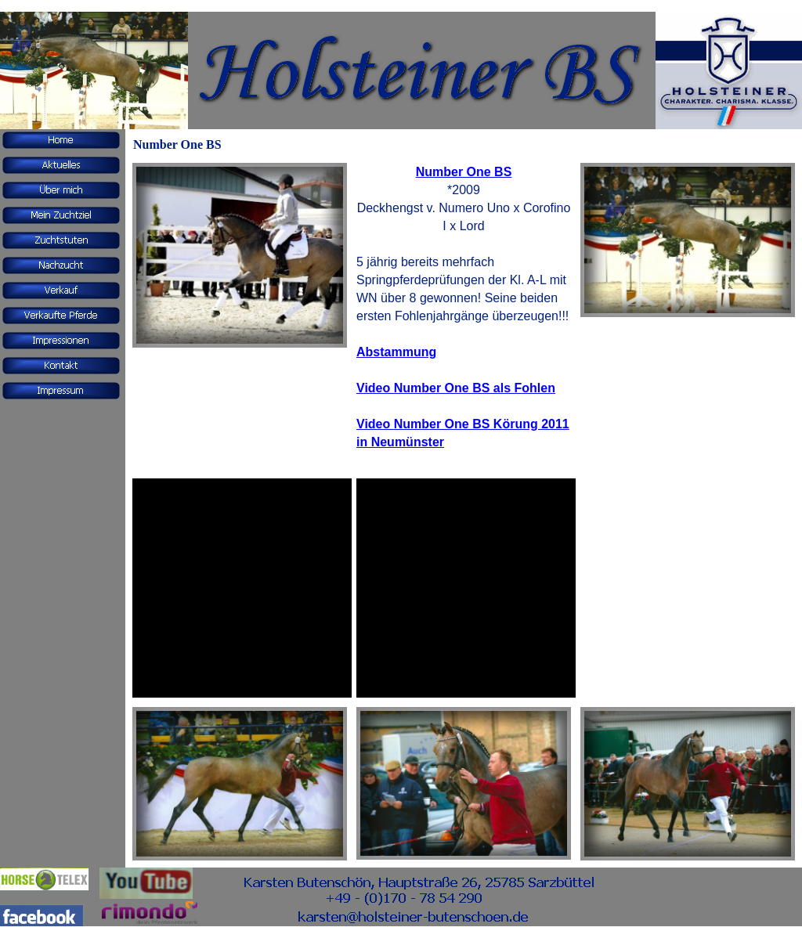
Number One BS (464, 172)
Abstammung (396, 352)
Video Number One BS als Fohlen (455, 388)
